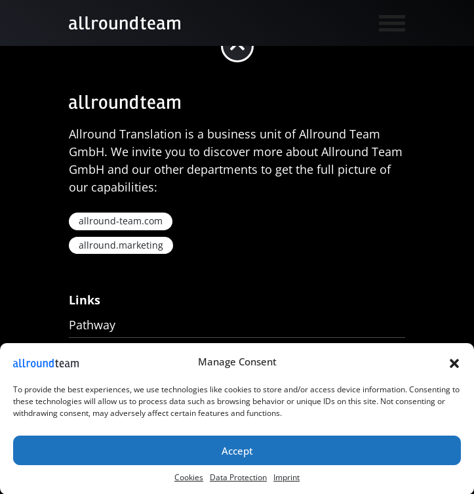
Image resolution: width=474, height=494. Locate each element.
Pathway (92, 325)
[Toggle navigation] (387, 21)
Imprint (286, 479)
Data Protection (238, 479)
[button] (454, 364)
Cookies (188, 479)
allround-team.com (121, 221)
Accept (237, 452)
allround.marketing (121, 245)
